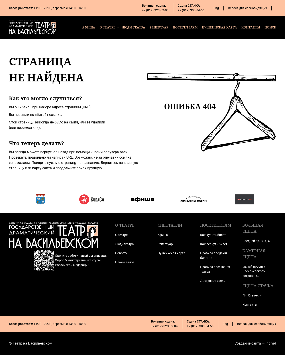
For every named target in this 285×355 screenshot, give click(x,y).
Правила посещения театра (215, 269)
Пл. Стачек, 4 (252, 295)
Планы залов (124, 262)
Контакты (249, 304)
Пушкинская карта (171, 253)
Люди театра (124, 244)
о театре (107, 27)
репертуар (159, 27)
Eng (216, 8)
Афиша (163, 235)
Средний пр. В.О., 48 (256, 241)
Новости (121, 253)
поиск (270, 27)
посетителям (185, 27)
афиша (88, 27)
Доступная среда (212, 280)
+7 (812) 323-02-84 (155, 10)
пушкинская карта (219, 27)
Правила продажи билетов (213, 255)
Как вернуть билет (213, 244)
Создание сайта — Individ (255, 343)
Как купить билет (213, 235)
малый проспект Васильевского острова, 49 (254, 271)
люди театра (133, 27)
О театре (121, 235)
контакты (250, 27)
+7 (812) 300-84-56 (191, 10)
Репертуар (165, 244)
